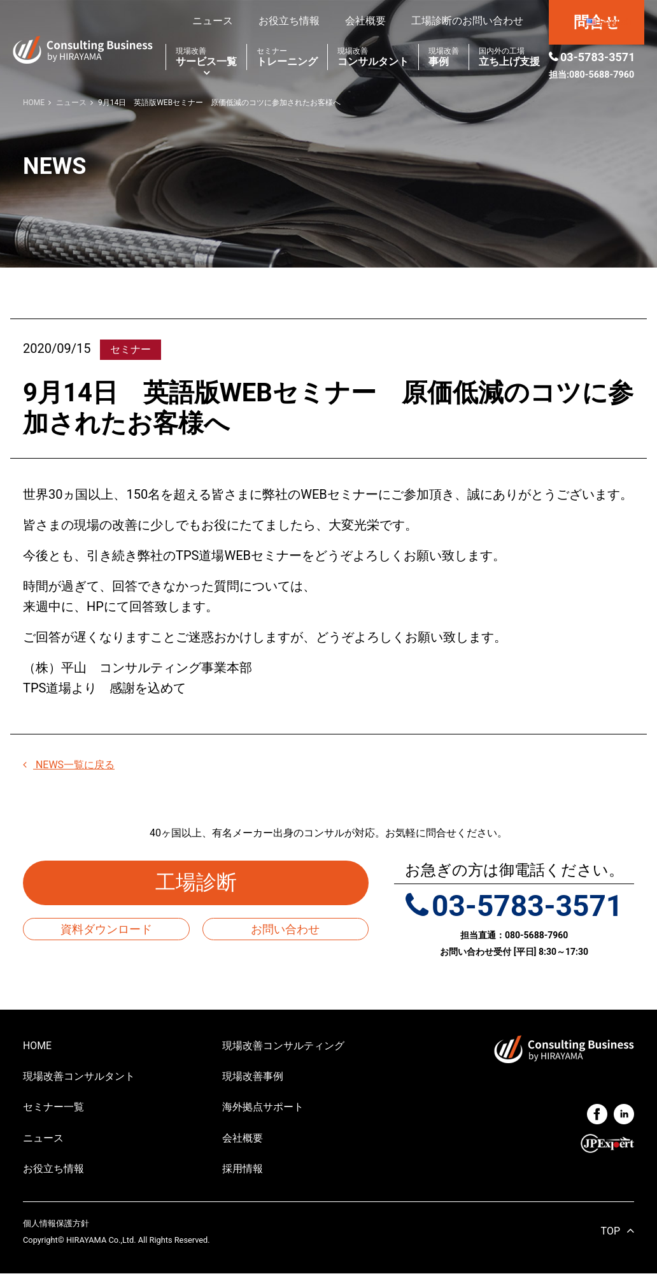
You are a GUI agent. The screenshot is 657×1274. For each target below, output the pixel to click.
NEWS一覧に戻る (69, 765)
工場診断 (206, 883)
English (615, 22)
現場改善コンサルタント (79, 1076)
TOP (610, 1232)
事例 (443, 57)
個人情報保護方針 (56, 1224)
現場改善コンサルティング (283, 1046)
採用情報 (242, 1169)
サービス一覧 (206, 57)
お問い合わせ (285, 929)
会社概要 (365, 21)
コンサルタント (373, 57)
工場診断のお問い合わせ (467, 21)
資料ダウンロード (106, 929)
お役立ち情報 (289, 21)
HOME (37, 1046)
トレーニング (287, 57)
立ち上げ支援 (509, 57)
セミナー (130, 349)
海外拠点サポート (263, 1107)
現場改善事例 (252, 1076)
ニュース (212, 21)
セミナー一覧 (53, 1107)
